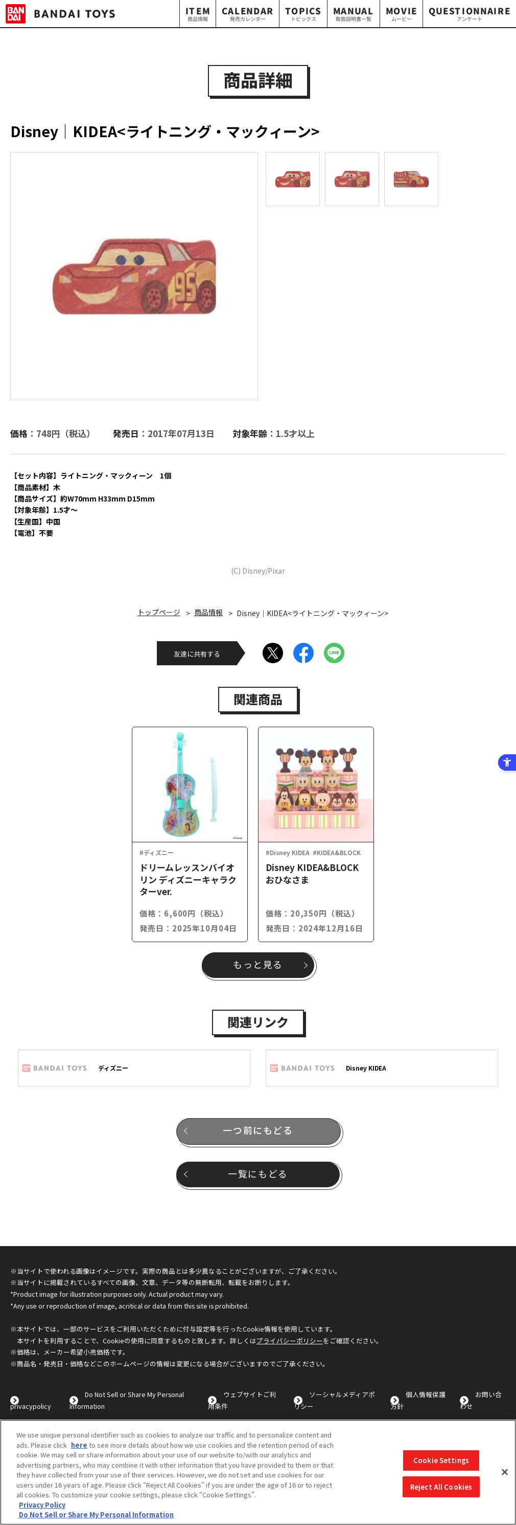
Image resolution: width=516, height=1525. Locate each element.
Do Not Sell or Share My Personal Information (96, 1514)
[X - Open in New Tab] (273, 653)
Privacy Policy (42, 1505)
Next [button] (259, 276)
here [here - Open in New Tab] (79, 1445)
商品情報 (208, 612)
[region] (258, 1472)
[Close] (505, 1472)
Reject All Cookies (441, 1487)
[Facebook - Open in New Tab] (303, 653)
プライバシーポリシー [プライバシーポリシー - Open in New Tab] (289, 1340)
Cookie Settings (441, 1460)
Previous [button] (26, 276)
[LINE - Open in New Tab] (334, 653)
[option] (134, 276)
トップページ (158, 612)
